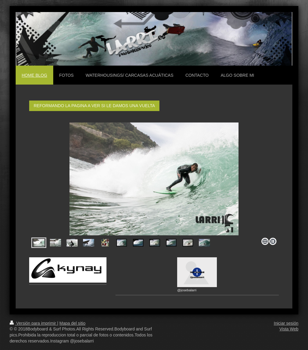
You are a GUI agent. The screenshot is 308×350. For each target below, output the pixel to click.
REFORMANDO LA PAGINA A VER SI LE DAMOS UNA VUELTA (94, 105)
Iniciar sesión (286, 323)
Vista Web (288, 329)
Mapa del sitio (72, 323)
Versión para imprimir (33, 323)
